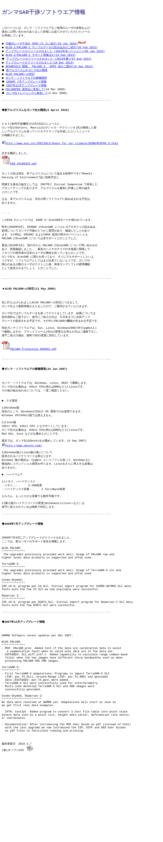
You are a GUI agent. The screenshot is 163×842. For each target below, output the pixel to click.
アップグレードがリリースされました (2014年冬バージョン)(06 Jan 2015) (56, 55)
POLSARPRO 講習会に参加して (26, 95)
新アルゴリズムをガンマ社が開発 (27, 75)
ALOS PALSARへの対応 (21, 79)
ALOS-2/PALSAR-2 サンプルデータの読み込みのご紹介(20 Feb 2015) (53, 51)
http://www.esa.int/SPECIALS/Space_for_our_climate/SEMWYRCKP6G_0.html (60, 154)
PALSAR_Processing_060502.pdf (29, 379)
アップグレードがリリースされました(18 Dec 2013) (41, 67)
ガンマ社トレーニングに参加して (27, 99)
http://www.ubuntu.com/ (22, 485)
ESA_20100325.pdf (19, 176)
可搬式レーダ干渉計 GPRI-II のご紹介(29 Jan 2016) (43, 47)
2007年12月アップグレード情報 (27, 91)
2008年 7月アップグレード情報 (27, 87)
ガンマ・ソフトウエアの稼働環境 (27, 83)
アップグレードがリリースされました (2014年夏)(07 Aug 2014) (49, 63)
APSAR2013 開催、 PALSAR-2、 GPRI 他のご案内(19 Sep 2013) (50, 71)
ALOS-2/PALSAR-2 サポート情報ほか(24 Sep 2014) (42, 59)
